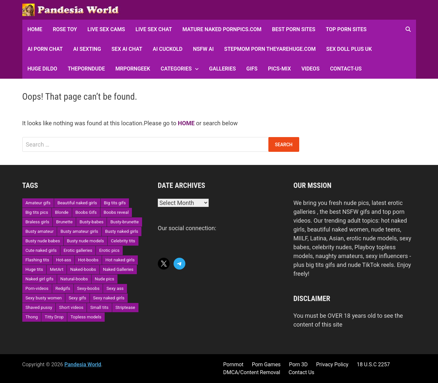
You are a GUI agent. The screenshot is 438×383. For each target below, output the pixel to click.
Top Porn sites (346, 29)
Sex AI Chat (127, 49)
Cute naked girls (41, 250)
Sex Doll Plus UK (349, 49)
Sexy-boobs (88, 288)
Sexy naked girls (109, 297)
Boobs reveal (116, 212)
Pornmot (233, 364)
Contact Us (302, 372)
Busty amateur (40, 231)
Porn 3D (298, 364)
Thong (32, 316)
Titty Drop (54, 316)
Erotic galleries (78, 250)
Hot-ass (63, 259)
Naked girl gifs (39, 278)
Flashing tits (37, 259)
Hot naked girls (120, 259)
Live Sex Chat (154, 29)
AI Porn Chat (45, 49)
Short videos (71, 307)
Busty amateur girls (79, 231)
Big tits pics (37, 212)
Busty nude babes (43, 240)
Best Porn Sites (293, 29)
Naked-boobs (83, 269)
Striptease (125, 307)
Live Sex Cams (106, 29)
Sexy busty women (44, 297)
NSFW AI (203, 49)
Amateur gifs (38, 202)
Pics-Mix (279, 69)
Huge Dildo (42, 69)
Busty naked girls (121, 231)
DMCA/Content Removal (251, 372)
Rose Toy (65, 29)
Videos (311, 69)
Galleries (222, 69)
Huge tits (34, 269)
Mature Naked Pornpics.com (221, 29)
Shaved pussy (39, 307)
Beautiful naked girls (77, 202)
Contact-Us (346, 69)
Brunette (64, 221)
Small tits (99, 307)
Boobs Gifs (86, 212)
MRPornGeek (132, 69)
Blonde (62, 212)
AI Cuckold (167, 49)
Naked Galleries (118, 269)
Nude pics (104, 278)
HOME (35, 29)
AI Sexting (87, 49)
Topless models (86, 316)
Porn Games (266, 364)
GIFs (252, 69)
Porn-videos (37, 288)
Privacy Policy (332, 364)
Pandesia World (82, 364)
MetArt (56, 269)
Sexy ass (114, 288)
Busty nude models (85, 240)
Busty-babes (91, 221)
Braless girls (38, 221)
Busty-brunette (124, 221)
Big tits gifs (115, 202)
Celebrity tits (123, 240)
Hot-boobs (88, 259)
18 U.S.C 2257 (373, 364)
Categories (176, 69)
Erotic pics (109, 250)
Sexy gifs (77, 297)
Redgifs (62, 288)
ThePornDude (86, 69)
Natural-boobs (74, 278)
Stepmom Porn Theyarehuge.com (270, 49)
